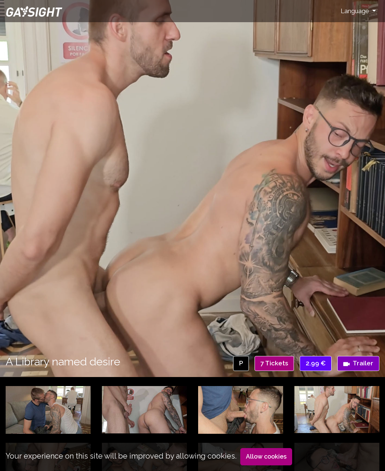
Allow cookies (266, 456)
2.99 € (316, 363)
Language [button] (356, 11)
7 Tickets (274, 363)
